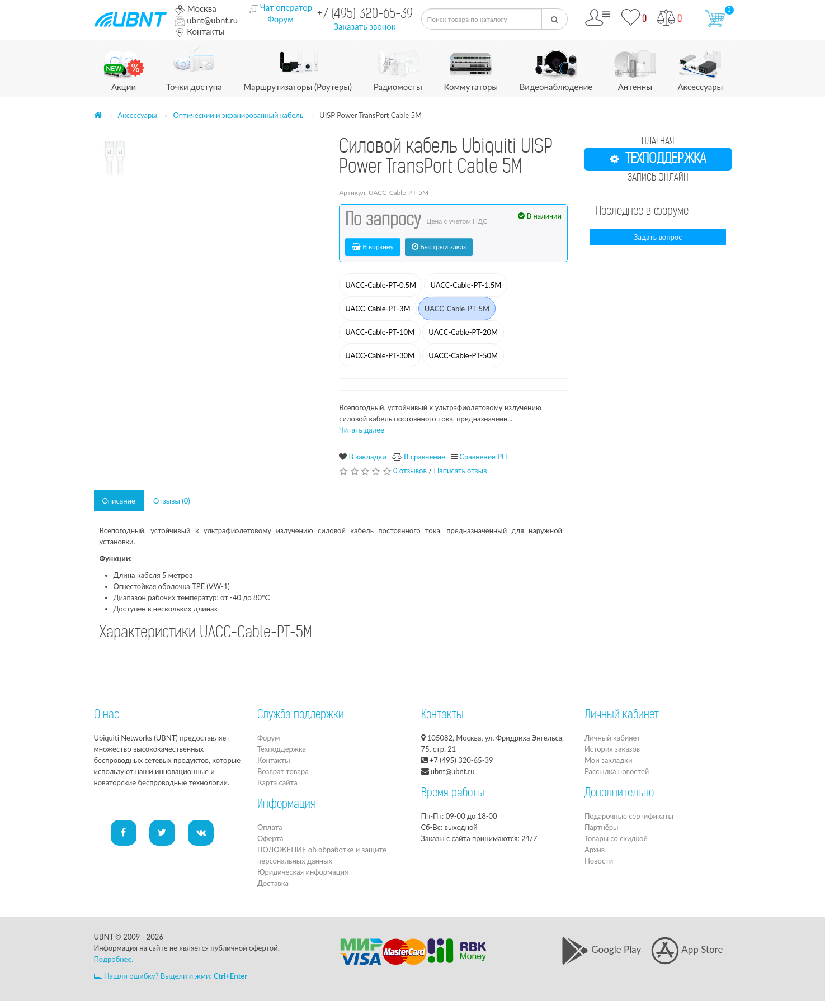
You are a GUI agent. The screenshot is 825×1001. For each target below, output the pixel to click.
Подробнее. (114, 959)
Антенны (635, 66)
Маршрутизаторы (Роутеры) (297, 66)
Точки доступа (194, 66)
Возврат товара (283, 771)
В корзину (373, 247)
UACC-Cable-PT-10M (379, 332)
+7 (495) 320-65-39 (365, 14)
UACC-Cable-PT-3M (377, 308)
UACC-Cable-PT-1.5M (465, 285)
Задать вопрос (658, 237)
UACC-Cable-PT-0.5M (380, 285)
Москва (195, 8)
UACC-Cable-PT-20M (463, 332)
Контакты (199, 31)
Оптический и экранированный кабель (238, 115)
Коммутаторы (471, 66)
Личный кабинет (612, 737)
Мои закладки (608, 760)
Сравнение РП (483, 456)
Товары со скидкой (616, 838)
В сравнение (424, 456)
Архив (594, 849)
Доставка (273, 883)
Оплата (269, 827)
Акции (124, 66)
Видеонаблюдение (556, 66)
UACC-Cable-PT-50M (463, 355)
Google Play (601, 949)
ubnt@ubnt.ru (206, 20)
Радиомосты (398, 66)
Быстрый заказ (439, 247)
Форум (280, 19)
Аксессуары (700, 66)
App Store (687, 949)
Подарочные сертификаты (628, 816)
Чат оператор (286, 7)
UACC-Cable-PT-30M (379, 355)
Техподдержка (281, 748)
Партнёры (601, 827)
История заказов (612, 748)
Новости (598, 860)
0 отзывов (410, 470)
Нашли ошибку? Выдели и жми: (171, 975)
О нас (106, 715)
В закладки (367, 456)
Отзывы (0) (171, 500)
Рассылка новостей (616, 771)
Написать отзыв (460, 470)
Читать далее (361, 429)
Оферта (270, 838)
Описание (118, 500)
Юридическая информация (302, 871)
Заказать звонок (364, 26)
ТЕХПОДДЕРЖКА (658, 159)
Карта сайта (277, 782)
